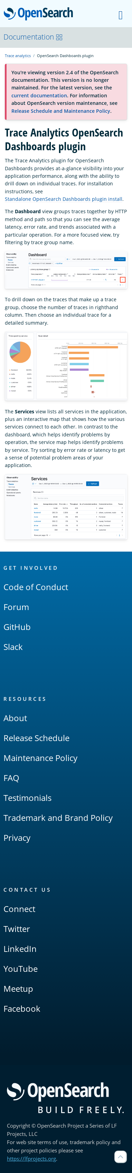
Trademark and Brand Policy (58, 817)
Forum (16, 606)
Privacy (16, 837)
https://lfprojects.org (31, 1158)
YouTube (20, 968)
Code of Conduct (35, 587)
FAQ (11, 777)
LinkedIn (20, 948)
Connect (19, 908)
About (15, 718)
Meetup (18, 988)
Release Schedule (36, 737)
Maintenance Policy (40, 757)
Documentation (33, 37)
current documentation (39, 95)
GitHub (17, 626)
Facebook (21, 1008)
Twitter (16, 928)
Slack (13, 646)
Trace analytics (18, 55)
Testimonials (27, 797)
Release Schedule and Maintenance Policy (60, 111)
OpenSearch (40, 14)
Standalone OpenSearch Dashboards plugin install (63, 199)
